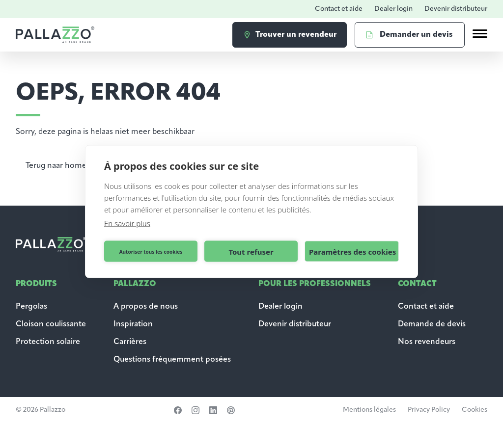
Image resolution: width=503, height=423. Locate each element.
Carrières (129, 342)
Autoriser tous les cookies (151, 251)
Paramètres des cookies (352, 251)
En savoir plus (127, 223)
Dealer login (393, 9)
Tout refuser (250, 251)
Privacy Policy (429, 410)
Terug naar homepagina (68, 166)
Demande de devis (433, 324)
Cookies (474, 410)
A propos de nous (145, 307)
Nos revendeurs (426, 342)
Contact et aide (339, 9)
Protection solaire (48, 342)
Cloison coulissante (51, 324)
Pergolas (31, 307)
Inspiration (133, 324)
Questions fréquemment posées (172, 360)
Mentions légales (369, 410)
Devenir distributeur (455, 9)
